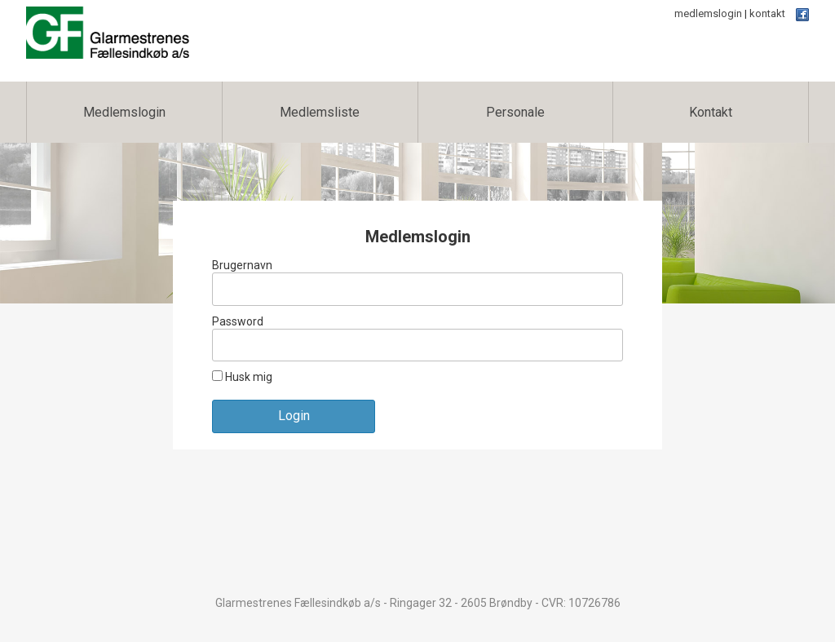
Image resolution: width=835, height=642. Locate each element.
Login (294, 415)
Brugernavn (242, 265)
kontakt (767, 13)
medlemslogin (708, 13)
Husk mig (242, 376)
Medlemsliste (320, 112)
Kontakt (710, 112)
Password (237, 321)
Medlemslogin (124, 112)
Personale (515, 112)
